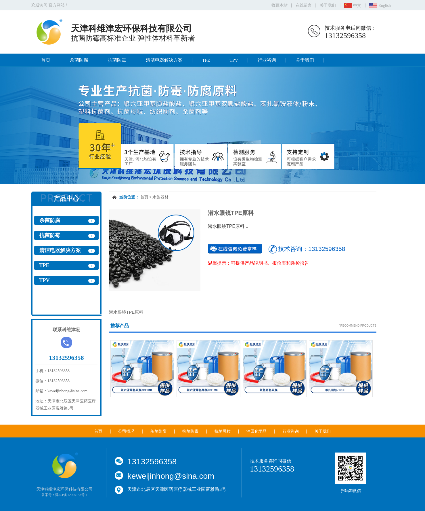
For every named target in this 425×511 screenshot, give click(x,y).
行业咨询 (267, 60)
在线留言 (304, 5)
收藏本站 (279, 5)
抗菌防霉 (117, 60)
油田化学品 (256, 431)
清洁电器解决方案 (164, 60)
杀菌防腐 (79, 60)
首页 (45, 60)
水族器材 (160, 197)
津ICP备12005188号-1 (71, 495)
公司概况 (126, 431)
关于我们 (328, 5)
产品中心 (66, 198)
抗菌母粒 (223, 431)
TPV (234, 60)
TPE (206, 60)
